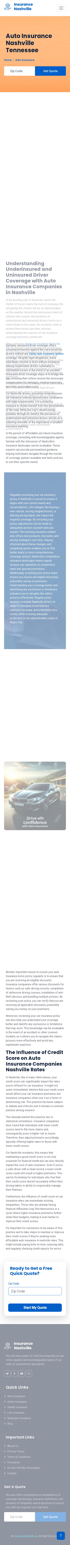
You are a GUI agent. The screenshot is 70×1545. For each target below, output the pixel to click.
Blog (10, 1423)
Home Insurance (17, 1401)
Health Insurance (17, 1407)
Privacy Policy (15, 1451)
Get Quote (50, 71)
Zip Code (13, 1283)
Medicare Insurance (19, 1418)
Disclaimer (13, 1462)
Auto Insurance (24, 60)
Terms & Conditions (19, 1457)
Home (8, 60)
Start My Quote (35, 1308)
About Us (12, 1446)
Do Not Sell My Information (23, 1467)
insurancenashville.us (25, 1536)
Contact (11, 1473)
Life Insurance (15, 1412)
